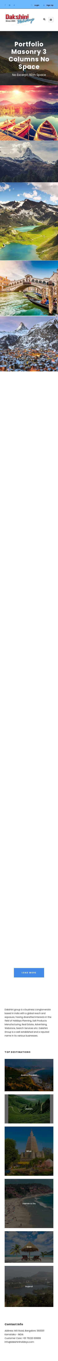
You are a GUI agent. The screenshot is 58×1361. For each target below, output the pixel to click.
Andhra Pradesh (29, 1075)
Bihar (29, 1151)
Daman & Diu (29, 1203)
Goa (29, 1246)
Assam (29, 1108)
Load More (29, 972)
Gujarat (29, 1286)
